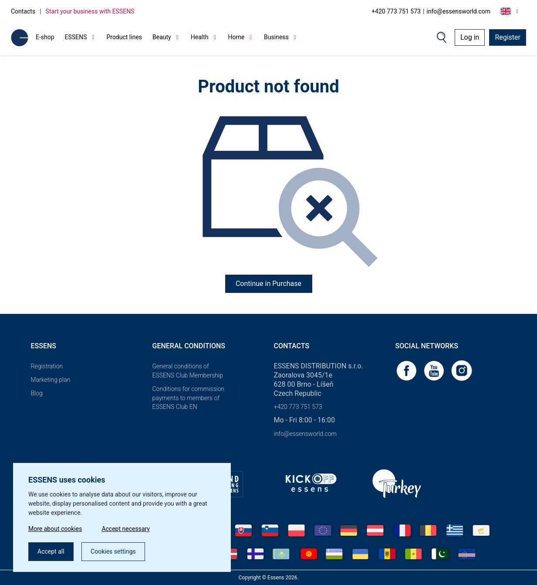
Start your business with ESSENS (90, 11)
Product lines (124, 37)
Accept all (50, 551)
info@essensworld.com (458, 11)
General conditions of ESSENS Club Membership (187, 371)
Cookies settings (113, 551)
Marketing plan (51, 379)
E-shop (45, 37)
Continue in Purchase (268, 283)
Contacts (23, 11)
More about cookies (55, 528)
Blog (37, 393)
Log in (469, 37)
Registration (47, 366)
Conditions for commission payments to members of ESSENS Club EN (188, 398)
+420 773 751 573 (396, 11)
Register (507, 37)
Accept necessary (125, 528)
